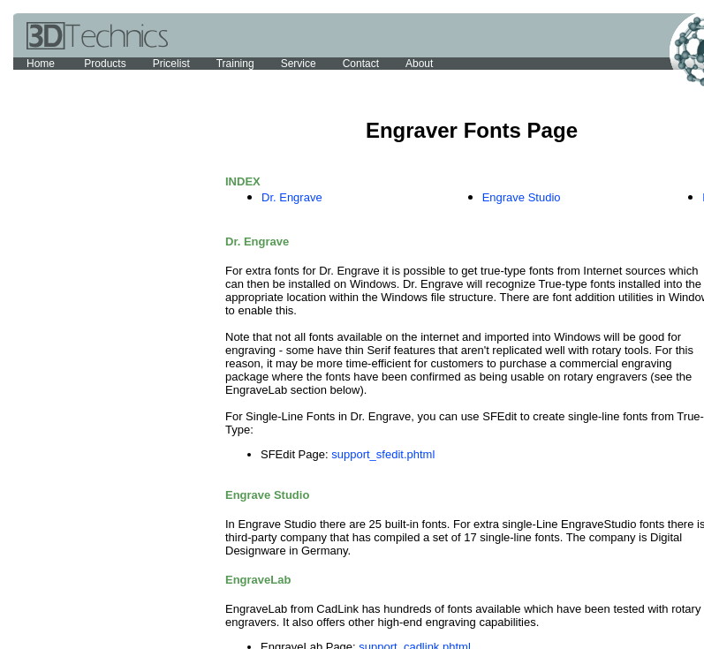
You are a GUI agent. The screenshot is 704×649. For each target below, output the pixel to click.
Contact (361, 63)
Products (104, 63)
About (419, 63)
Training (235, 63)
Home (41, 63)
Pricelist (171, 63)
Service (298, 63)
